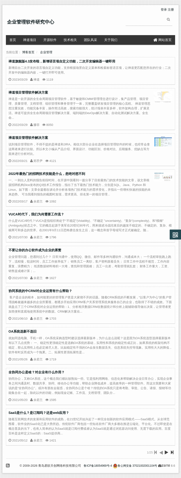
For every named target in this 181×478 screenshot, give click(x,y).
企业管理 (46, 52)
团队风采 (90, 40)
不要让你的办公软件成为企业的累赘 (34, 250)
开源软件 (50, 40)
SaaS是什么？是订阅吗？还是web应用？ (38, 413)
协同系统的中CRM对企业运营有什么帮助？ (40, 291)
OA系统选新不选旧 (22, 331)
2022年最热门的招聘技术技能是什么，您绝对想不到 (46, 174)
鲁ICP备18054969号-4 (98, 465)
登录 (164, 9)
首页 (12, 40)
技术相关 (70, 40)
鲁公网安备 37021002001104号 (135, 465)
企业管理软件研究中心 (30, 22)
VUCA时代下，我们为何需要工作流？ (36, 214)
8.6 (168, 466)
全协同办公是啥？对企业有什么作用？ (36, 372)
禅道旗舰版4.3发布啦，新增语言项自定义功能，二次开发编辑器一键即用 (61, 61)
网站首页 (162, 40)
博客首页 (28, 52)
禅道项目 (29, 40)
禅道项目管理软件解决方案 (28, 92)
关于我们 (110, 40)
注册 (171, 9)
